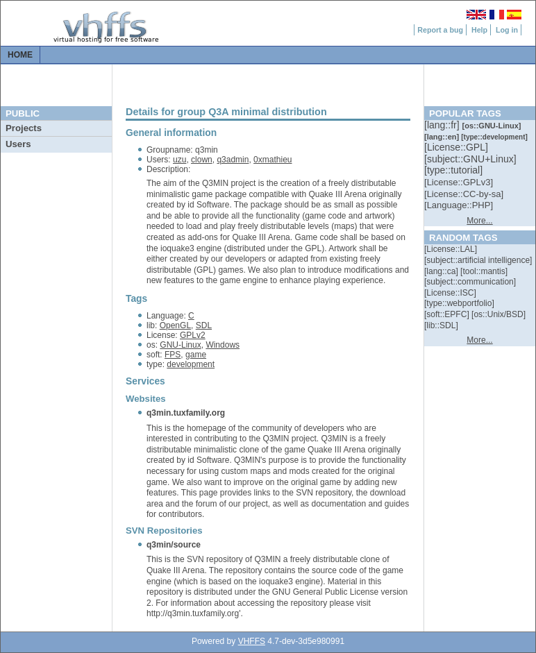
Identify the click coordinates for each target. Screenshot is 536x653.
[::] (443, 124)
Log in (507, 30)
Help (479, 30)
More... (479, 221)
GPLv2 (193, 335)
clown (201, 159)
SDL (204, 325)
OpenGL (175, 325)
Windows (223, 345)
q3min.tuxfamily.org (185, 413)
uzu (179, 159)
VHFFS (251, 641)
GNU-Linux (180, 345)
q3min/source (173, 545)
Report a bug (440, 30)
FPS (173, 354)
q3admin (233, 159)
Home (20, 55)
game (195, 354)
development (191, 364)
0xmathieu (272, 159)
